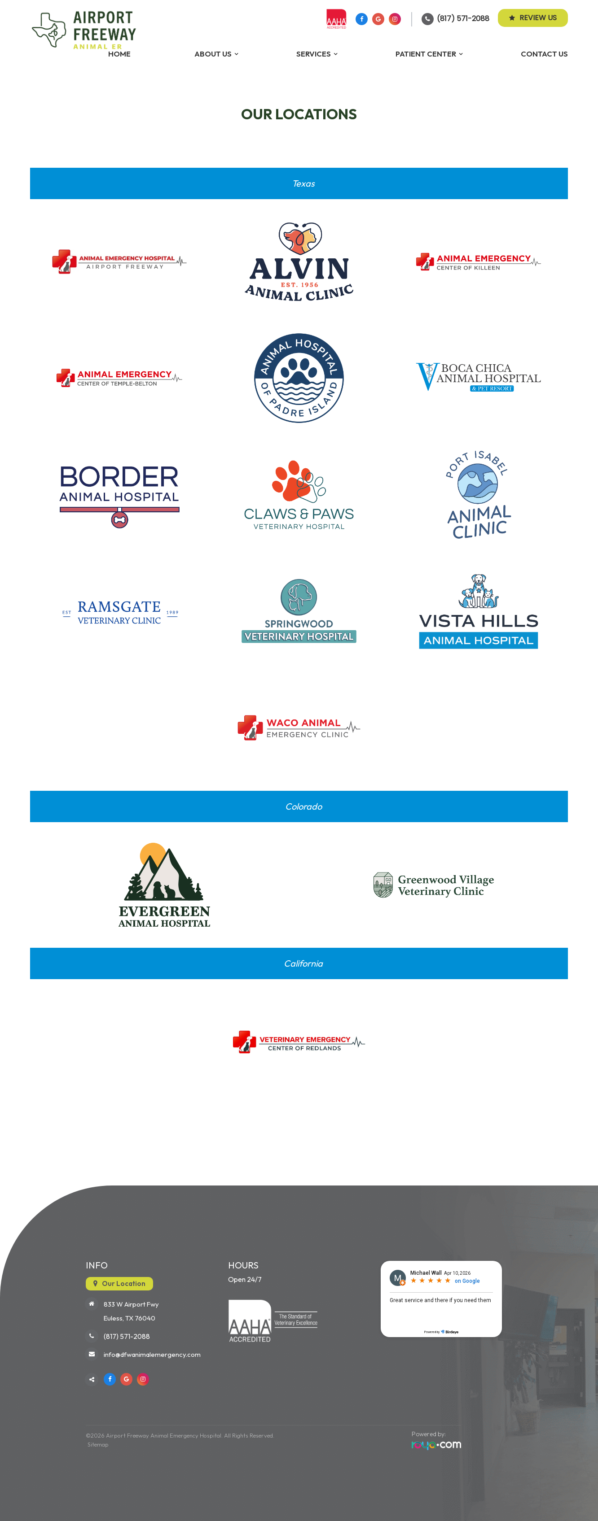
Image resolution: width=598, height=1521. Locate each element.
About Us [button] (213, 53)
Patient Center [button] (426, 53)
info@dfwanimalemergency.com (152, 1355)
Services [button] (313, 53)
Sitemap (96, 1444)
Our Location (123, 1283)
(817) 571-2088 (463, 18)
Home (119, 53)
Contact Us (544, 53)
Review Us (533, 18)
